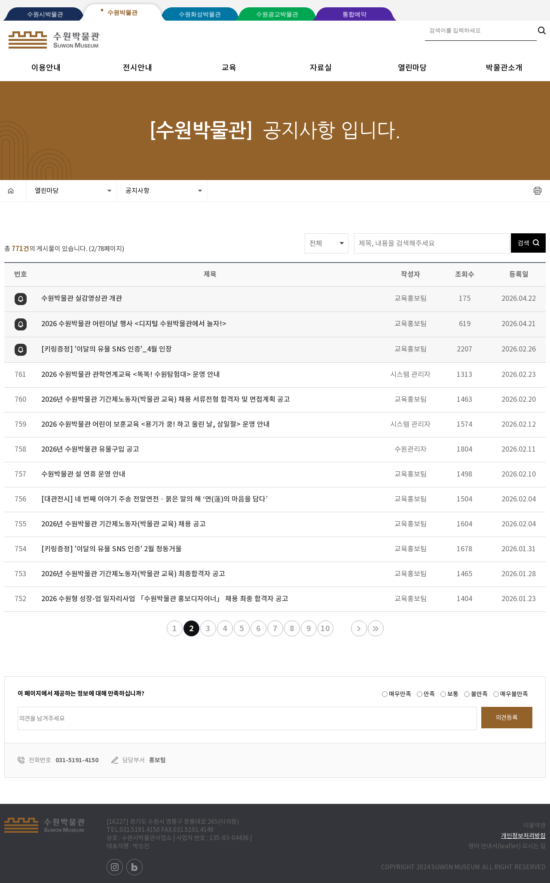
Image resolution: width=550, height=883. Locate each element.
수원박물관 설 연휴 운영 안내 (83, 474)
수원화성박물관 (200, 14)
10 (324, 627)
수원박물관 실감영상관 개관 (81, 298)
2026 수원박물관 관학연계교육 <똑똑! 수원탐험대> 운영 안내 (130, 374)
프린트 (537, 191)
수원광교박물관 (277, 14)
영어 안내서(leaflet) (494, 846)
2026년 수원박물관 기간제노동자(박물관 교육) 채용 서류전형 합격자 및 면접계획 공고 (165, 399)
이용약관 (534, 825)
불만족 (479, 694)
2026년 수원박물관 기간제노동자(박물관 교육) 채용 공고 (123, 523)
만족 (429, 694)
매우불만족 (514, 694)
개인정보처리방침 (523, 836)
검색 (528, 240)
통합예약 (354, 14)
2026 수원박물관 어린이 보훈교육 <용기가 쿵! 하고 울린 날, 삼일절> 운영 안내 (155, 424)
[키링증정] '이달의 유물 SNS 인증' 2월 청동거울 (111, 548)
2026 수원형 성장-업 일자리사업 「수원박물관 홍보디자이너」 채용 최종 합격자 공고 (164, 598)
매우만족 (400, 694)
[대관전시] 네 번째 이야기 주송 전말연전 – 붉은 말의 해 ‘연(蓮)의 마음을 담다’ (154, 499)
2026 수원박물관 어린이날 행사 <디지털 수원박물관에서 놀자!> (133, 323)
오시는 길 (534, 846)
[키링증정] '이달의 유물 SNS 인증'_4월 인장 (106, 349)
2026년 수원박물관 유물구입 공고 (90, 449)
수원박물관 (122, 12)
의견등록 (506, 717)
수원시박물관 (45, 14)
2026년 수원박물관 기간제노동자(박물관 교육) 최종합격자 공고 (133, 573)
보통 (452, 694)
